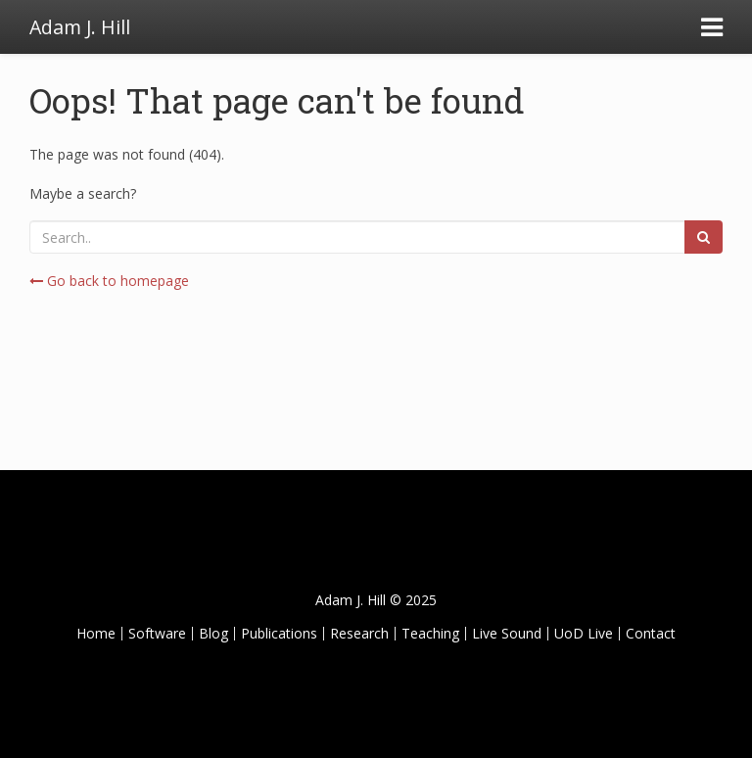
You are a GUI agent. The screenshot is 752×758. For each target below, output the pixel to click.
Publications (279, 633)
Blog (213, 633)
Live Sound (506, 633)
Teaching (430, 633)
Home (96, 633)
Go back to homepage (109, 280)
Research (359, 633)
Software (157, 633)
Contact (651, 633)
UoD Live (583, 633)
